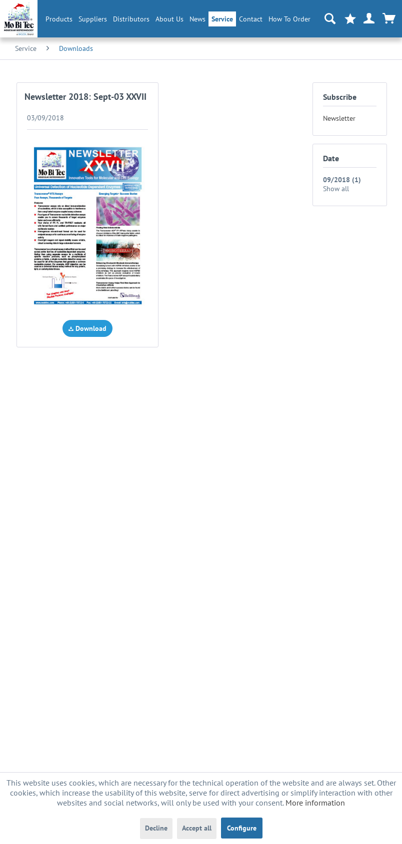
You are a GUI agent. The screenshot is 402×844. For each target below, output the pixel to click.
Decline (156, 828)
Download (87, 328)
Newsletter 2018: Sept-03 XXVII (85, 96)
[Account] (370, 19)
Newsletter (339, 118)
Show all (336, 188)
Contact (250, 18)
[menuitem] (59, 18)
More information (315, 803)
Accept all (197, 828)
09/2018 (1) (342, 179)
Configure (241, 828)
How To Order (289, 18)
